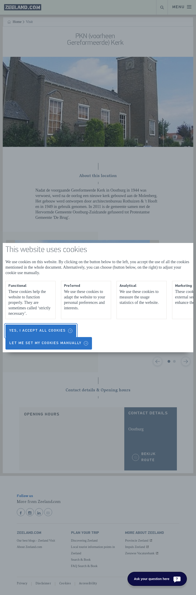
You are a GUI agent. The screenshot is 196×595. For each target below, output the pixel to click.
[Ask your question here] (157, 579)
